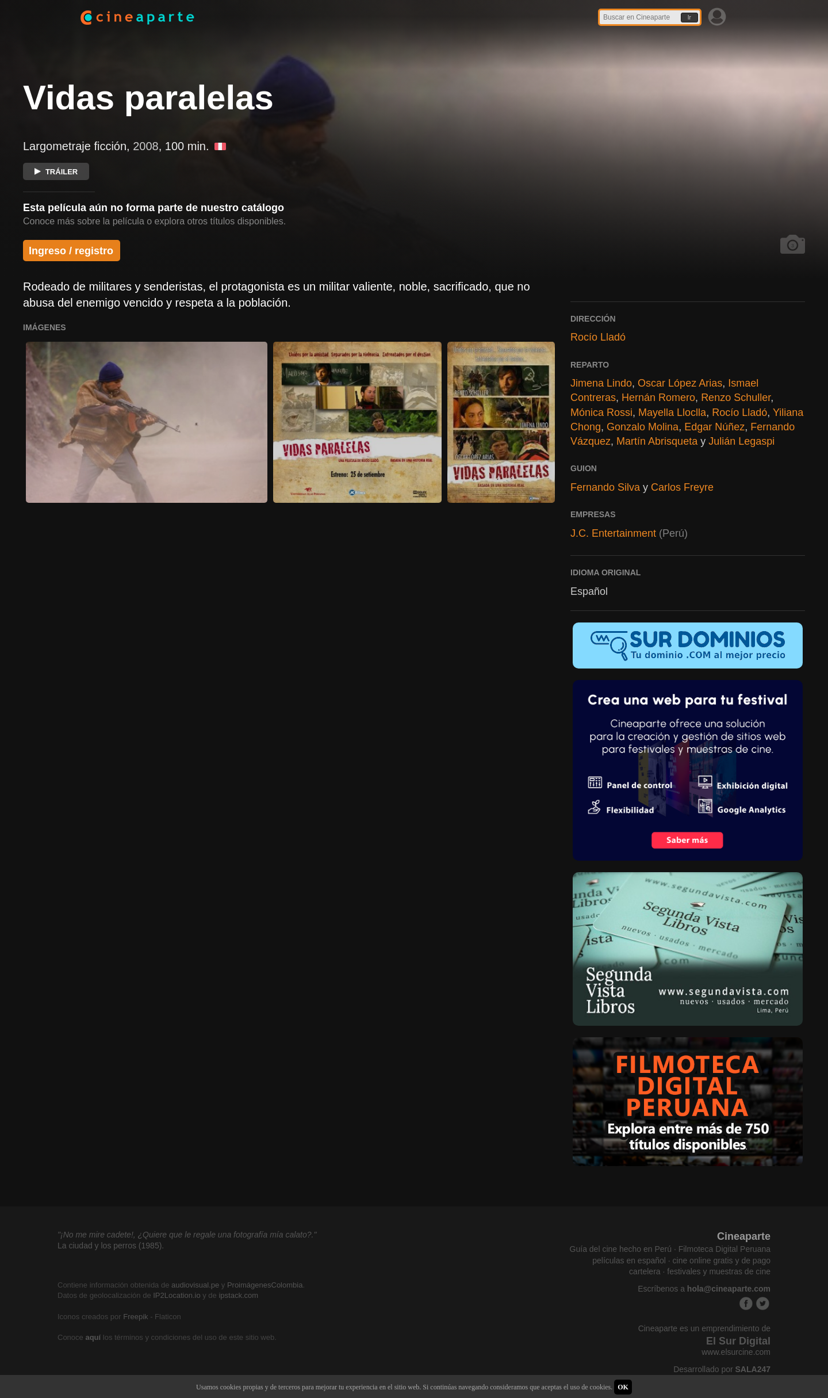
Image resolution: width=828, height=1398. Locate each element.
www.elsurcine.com (736, 1352)
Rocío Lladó (598, 337)
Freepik (135, 1316)
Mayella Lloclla (672, 412)
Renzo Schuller (735, 397)
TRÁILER (56, 171)
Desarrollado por (721, 1369)
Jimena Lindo (601, 383)
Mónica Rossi (601, 412)
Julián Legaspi (741, 441)
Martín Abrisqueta (656, 441)
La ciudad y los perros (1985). (110, 1245)
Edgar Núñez (714, 427)
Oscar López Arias (680, 383)
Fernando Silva (605, 487)
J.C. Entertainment (613, 533)
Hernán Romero (658, 397)
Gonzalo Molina (642, 427)
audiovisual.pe (195, 1285)
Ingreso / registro (71, 251)
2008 (146, 146)
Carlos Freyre (682, 487)
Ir (689, 17)
